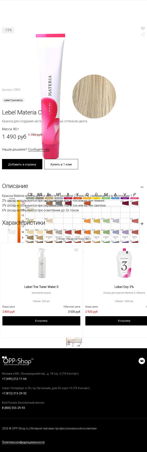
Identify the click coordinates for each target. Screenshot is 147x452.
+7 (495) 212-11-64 (14, 378)
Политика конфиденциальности (23, 442)
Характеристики (23, 223)
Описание (15, 186)
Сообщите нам (39, 149)
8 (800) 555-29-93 (13, 407)
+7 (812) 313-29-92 (14, 393)
